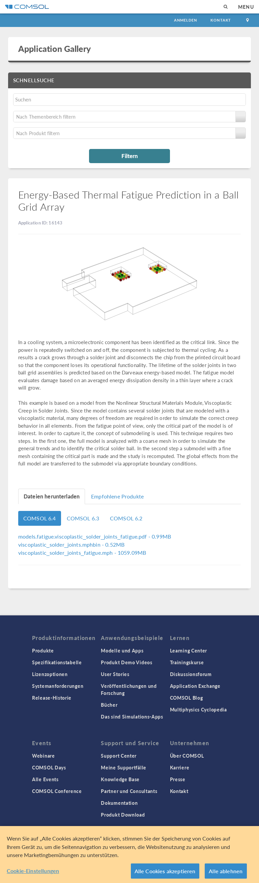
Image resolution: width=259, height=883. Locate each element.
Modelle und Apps (122, 650)
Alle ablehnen (225, 873)
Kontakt (220, 20)
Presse (177, 779)
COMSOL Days (49, 767)
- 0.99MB (94, 536)
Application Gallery (54, 48)
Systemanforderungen (57, 685)
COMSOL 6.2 (126, 518)
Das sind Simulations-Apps (132, 716)
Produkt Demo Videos (126, 662)
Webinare (43, 755)
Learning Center (188, 650)
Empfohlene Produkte (117, 496)
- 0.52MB (71, 544)
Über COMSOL (187, 755)
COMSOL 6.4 (39, 518)
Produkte (43, 650)
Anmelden (185, 20)
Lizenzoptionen (50, 674)
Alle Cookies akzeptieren (165, 873)
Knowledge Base (120, 779)
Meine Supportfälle (123, 767)
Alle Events (45, 779)
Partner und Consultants (129, 791)
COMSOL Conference (57, 791)
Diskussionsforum (191, 674)
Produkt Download (123, 814)
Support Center (119, 755)
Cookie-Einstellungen (33, 873)
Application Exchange (195, 685)
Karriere (180, 767)
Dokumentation (119, 802)
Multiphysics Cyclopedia (198, 709)
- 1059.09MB (82, 552)
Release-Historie (51, 697)
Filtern (129, 156)
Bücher (109, 704)
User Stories (115, 674)
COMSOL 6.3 (83, 518)
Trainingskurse (187, 662)
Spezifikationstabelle (57, 662)
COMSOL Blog (186, 697)
